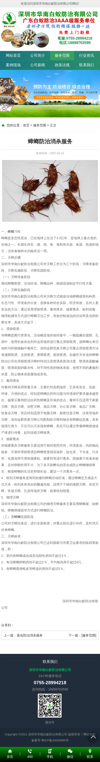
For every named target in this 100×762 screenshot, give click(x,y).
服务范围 (62, 55)
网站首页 (13, 55)
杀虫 (92, 368)
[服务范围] (88, 635)
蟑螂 (11, 231)
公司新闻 (37, 65)
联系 (90, 750)
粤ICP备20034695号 (55, 740)
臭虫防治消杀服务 (30, 635)
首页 (26, 125)
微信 (70, 750)
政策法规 (62, 65)
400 (30, 750)
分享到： (7, 625)
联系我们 (86, 65)
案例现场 (13, 65)
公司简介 (37, 55)
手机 (50, 750)
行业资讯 (86, 55)
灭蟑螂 (16, 517)
